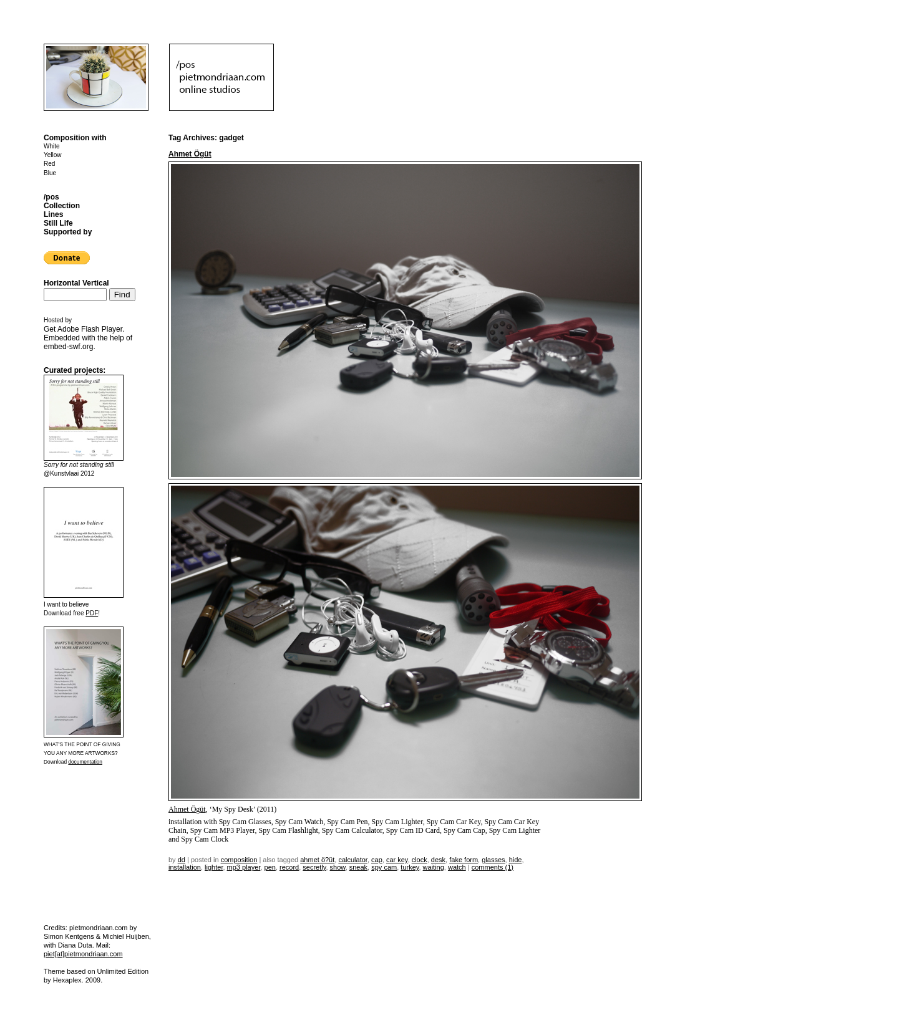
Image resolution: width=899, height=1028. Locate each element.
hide (515, 859)
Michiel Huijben (125, 936)
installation (184, 867)
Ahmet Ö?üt (317, 859)
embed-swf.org (68, 346)
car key (397, 859)
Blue (50, 173)
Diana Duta (75, 945)
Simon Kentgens (69, 936)
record (289, 867)
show (338, 867)
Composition (239, 859)
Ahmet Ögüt (189, 154)
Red (49, 163)
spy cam (384, 867)
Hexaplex (67, 980)
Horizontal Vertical (76, 283)
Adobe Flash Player (89, 329)
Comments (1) (492, 867)
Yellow (53, 154)
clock (419, 859)
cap (376, 859)
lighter (214, 867)
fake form (463, 859)
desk (438, 859)
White (52, 146)
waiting (433, 867)
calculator (352, 859)
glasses (493, 859)
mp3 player (244, 867)
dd (181, 859)
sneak (358, 867)
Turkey (410, 867)
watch (457, 867)
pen (270, 867)
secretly (314, 867)
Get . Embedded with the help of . (88, 338)
